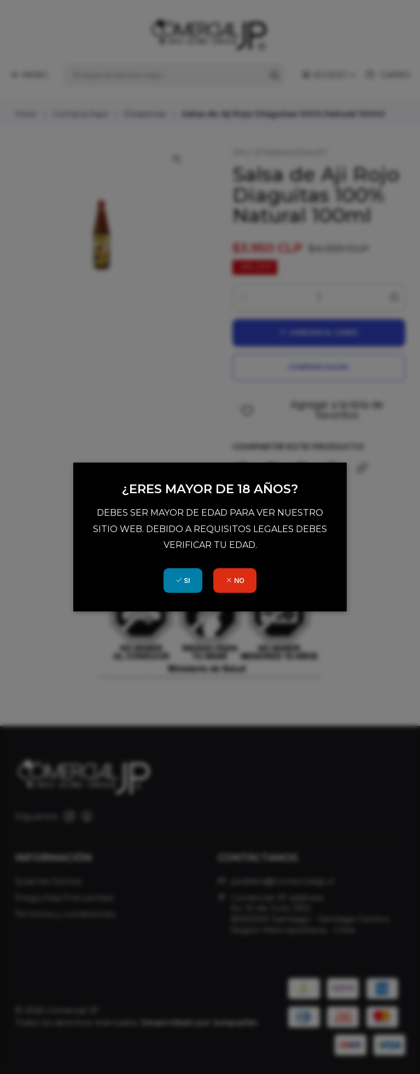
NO (235, 580)
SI (183, 580)
